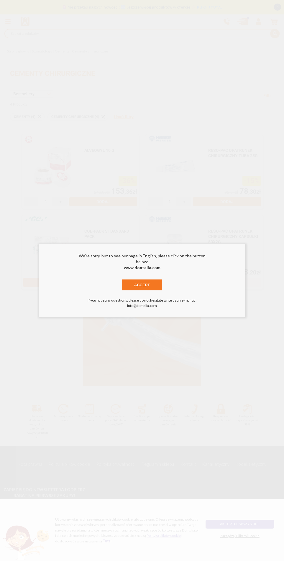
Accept (142, 285)
